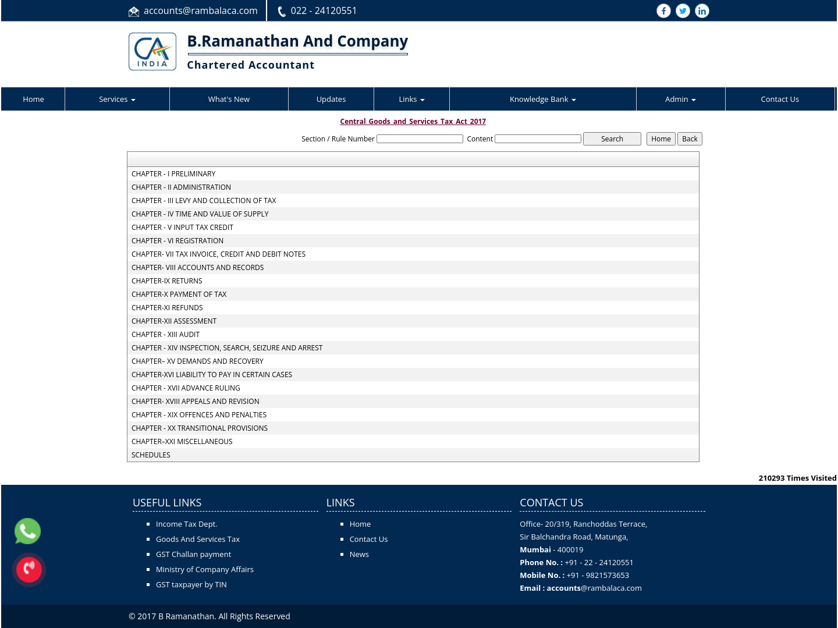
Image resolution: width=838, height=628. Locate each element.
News (359, 554)
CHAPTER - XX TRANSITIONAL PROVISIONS (200, 428)
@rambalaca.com (611, 588)
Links (411, 99)
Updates (331, 99)
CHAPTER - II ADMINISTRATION (181, 187)
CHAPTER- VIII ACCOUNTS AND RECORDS (198, 267)
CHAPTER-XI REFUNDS (167, 308)
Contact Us (780, 99)
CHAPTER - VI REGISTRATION (177, 241)
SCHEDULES (151, 455)
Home (33, 99)
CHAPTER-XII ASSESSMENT (174, 321)
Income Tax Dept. (187, 524)
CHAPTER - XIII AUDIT (166, 334)
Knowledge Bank (543, 99)
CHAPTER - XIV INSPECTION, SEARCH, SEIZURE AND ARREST (227, 348)
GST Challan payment (193, 554)
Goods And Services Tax (198, 539)
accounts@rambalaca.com (201, 10)
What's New (229, 99)
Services (117, 99)
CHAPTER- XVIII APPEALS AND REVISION (196, 401)
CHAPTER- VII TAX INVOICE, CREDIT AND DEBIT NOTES (219, 254)
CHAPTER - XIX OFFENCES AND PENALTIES (199, 415)
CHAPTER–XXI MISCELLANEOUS (182, 441)
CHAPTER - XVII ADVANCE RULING (186, 388)
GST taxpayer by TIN (191, 584)
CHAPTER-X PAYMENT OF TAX (179, 294)
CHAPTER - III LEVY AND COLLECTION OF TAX (204, 200)
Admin (680, 99)
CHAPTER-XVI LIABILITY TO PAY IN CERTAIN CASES (212, 374)
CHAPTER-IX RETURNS (167, 281)
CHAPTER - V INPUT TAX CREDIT (182, 227)
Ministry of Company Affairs (205, 569)
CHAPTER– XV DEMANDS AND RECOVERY (198, 361)
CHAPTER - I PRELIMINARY (173, 174)
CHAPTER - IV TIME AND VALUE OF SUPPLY (200, 214)
